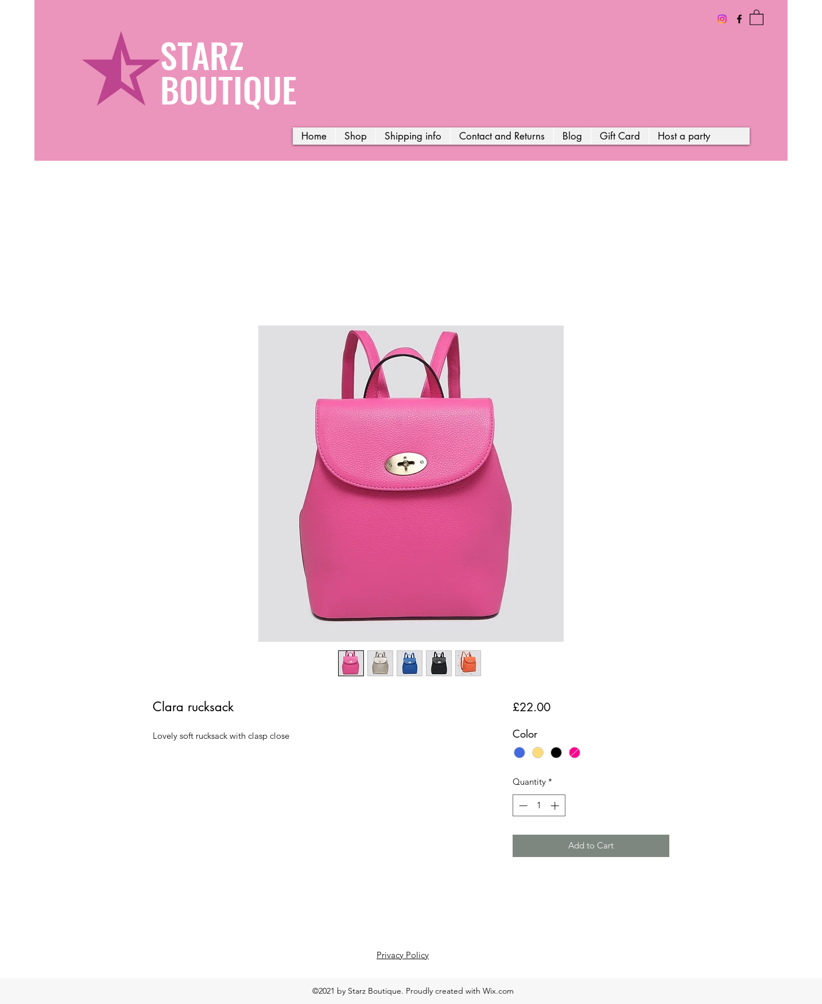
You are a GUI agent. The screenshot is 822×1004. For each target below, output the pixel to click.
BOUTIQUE (228, 88)
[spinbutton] (538, 805)
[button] (756, 17)
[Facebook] (739, 19)
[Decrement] (522, 805)
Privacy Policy (403, 954)
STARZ (202, 54)
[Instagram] (722, 19)
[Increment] (556, 805)
